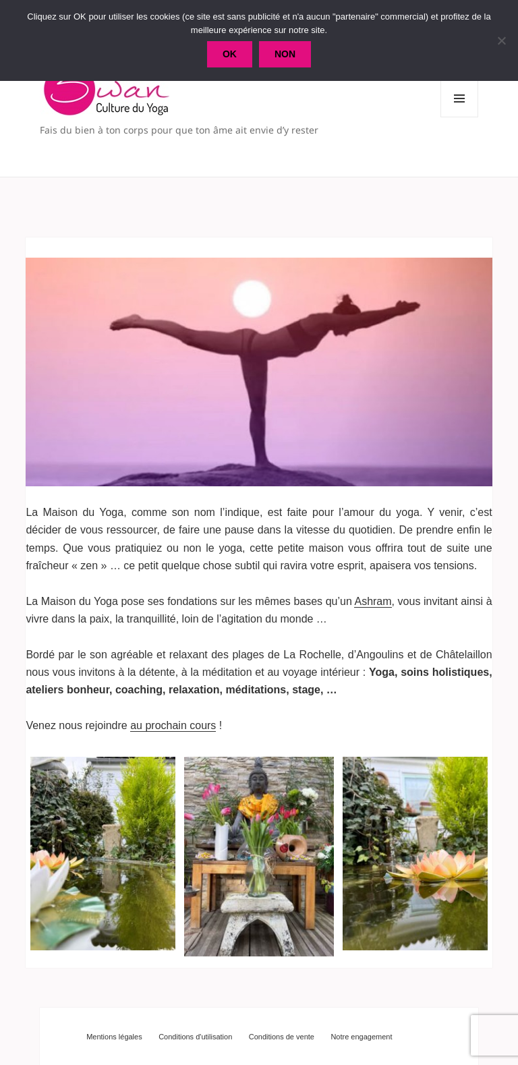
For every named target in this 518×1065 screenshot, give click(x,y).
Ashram (372, 601)
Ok (230, 54)
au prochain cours (173, 725)
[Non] (501, 40)
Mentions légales (114, 1037)
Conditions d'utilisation (195, 1037)
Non (285, 54)
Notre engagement (361, 1037)
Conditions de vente (281, 1037)
